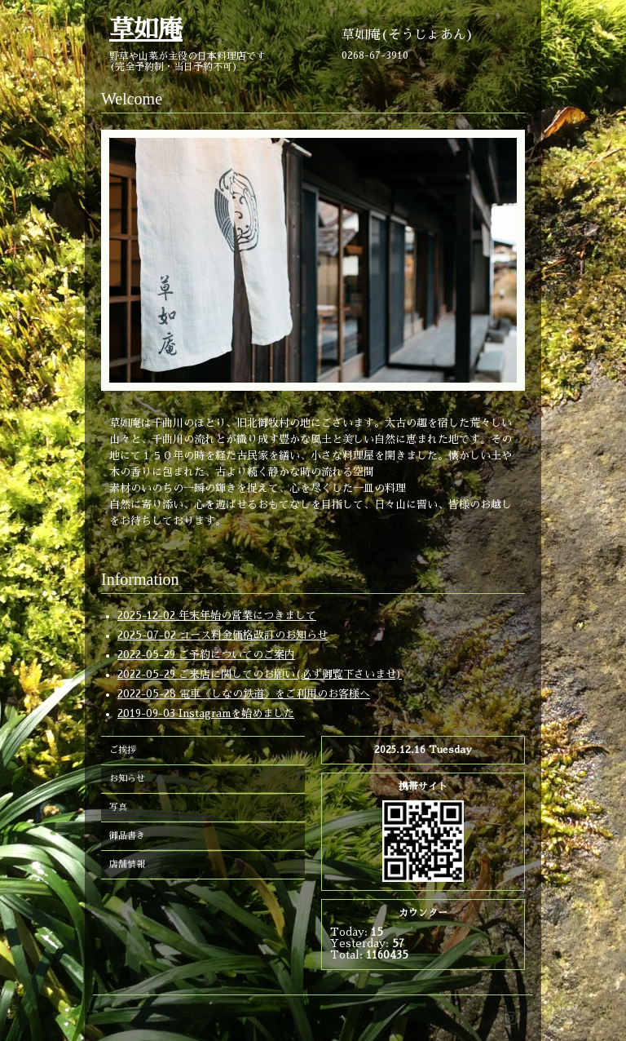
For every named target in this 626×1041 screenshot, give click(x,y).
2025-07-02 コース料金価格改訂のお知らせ (222, 635)
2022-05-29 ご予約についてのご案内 (206, 654)
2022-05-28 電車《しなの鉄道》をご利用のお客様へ (243, 694)
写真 (118, 807)
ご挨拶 (122, 750)
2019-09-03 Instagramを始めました (205, 713)
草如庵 (146, 29)
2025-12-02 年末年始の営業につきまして (216, 615)
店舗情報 (127, 864)
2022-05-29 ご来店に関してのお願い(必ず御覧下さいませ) (259, 674)
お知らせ (127, 778)
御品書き (127, 835)
